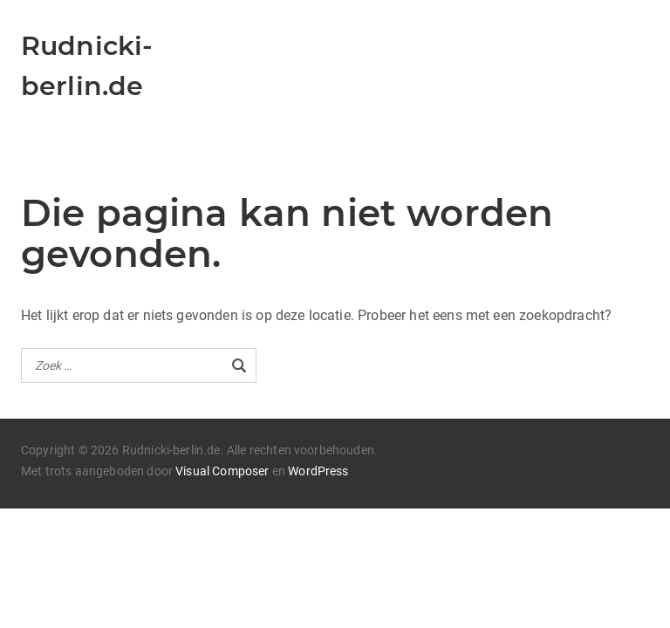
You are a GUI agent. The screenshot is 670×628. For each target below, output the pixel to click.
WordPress (318, 471)
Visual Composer (222, 471)
